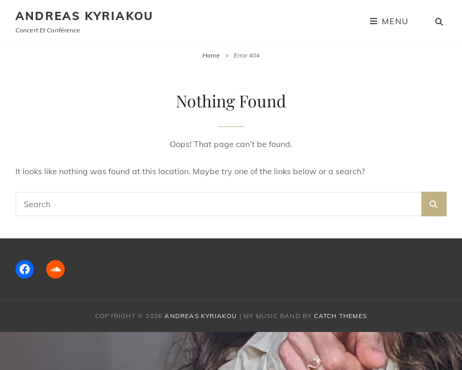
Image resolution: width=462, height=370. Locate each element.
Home (211, 55)
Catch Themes (340, 316)
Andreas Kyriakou (84, 16)
